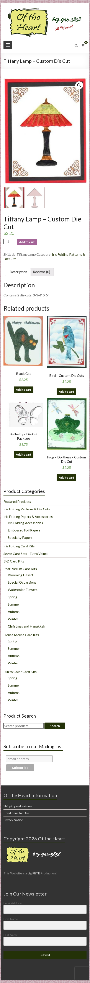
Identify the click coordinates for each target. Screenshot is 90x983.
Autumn (14, 611)
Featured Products (17, 501)
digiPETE (34, 873)
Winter (13, 619)
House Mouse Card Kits (21, 635)
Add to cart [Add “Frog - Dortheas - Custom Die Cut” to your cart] (66, 477)
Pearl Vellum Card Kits (20, 569)
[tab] (18, 272)
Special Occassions (22, 582)
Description (18, 272)
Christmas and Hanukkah (26, 626)
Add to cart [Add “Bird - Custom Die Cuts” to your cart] (66, 391)
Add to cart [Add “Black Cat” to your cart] (23, 389)
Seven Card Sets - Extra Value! (25, 553)
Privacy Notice (13, 820)
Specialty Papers (20, 537)
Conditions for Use (16, 813)
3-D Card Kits (13, 561)
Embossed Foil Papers (24, 530)
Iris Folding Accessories (25, 523)
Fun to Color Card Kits (20, 672)
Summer (14, 604)
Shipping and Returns (18, 806)
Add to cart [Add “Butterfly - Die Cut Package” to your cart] (23, 454)
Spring (12, 597)
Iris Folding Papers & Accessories (28, 516)
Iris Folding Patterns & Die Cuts (26, 509)
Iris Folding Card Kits (19, 546)
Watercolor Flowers (23, 589)
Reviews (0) (41, 272)
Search (55, 726)
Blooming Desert (20, 575)
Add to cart (26, 242)
